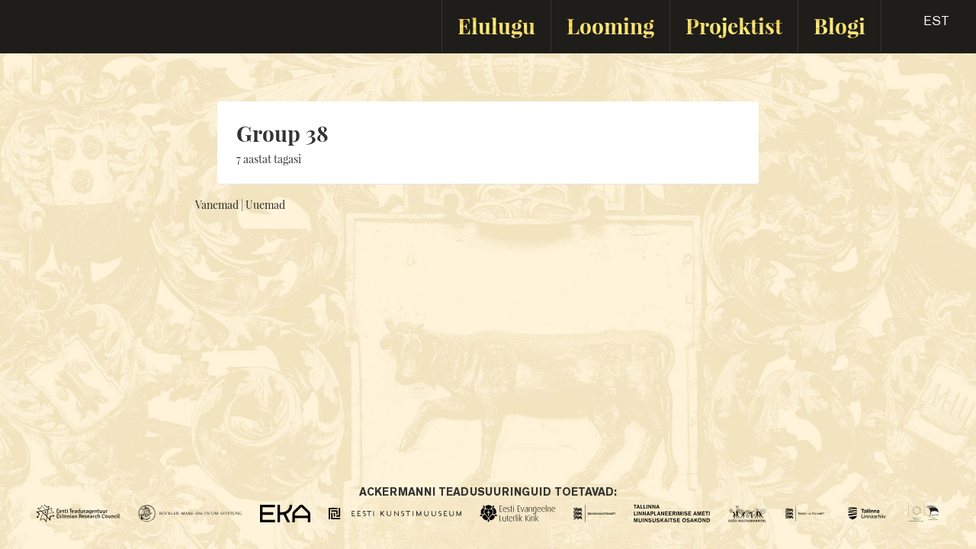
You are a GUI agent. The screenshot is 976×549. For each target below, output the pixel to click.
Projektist (733, 25)
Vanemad (217, 204)
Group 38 (282, 133)
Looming (610, 25)
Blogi (839, 25)
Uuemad (265, 204)
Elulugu (496, 25)
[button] (923, 26)
